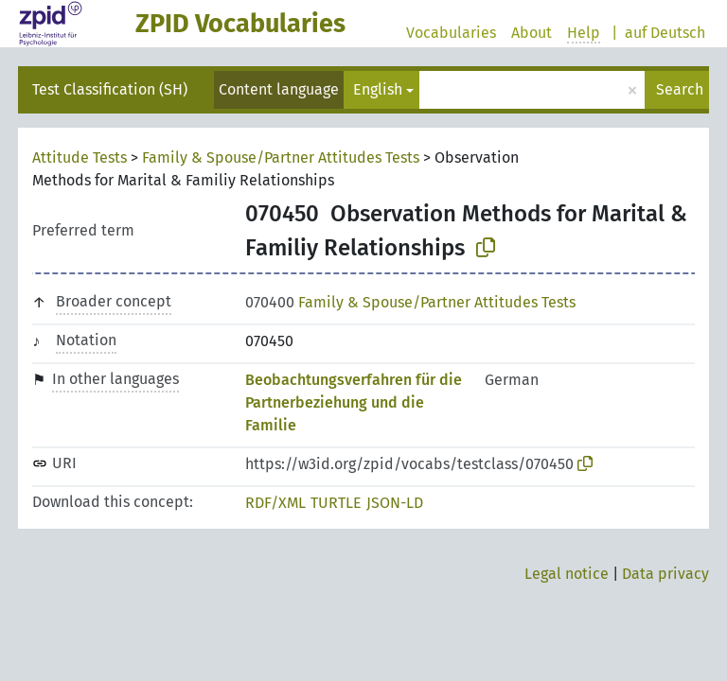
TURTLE (336, 503)
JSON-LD (394, 503)
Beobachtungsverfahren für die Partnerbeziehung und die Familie (353, 402)
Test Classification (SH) (109, 89)
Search (679, 89)
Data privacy (665, 574)
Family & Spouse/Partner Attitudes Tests (280, 157)
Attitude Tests (79, 157)
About (531, 33)
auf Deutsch (665, 33)
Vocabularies (451, 33)
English (377, 89)
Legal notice (566, 574)
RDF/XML (275, 503)
